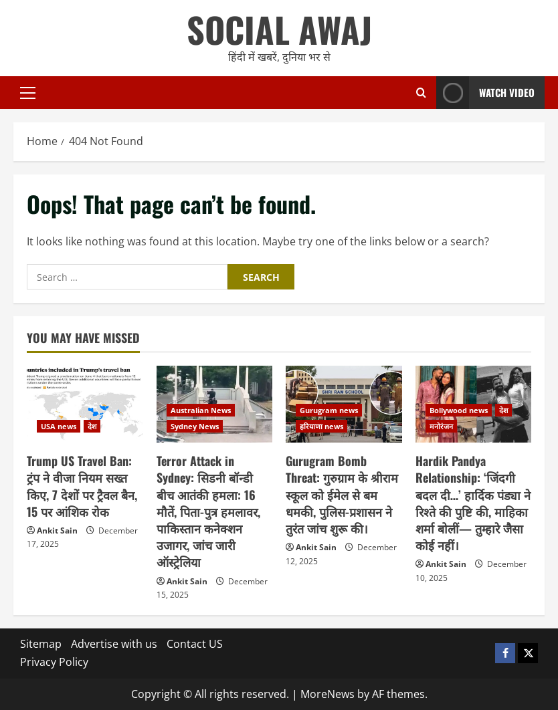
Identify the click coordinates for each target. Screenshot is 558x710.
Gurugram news (329, 410)
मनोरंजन (441, 426)
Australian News (201, 410)
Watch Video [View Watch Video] (485, 92)
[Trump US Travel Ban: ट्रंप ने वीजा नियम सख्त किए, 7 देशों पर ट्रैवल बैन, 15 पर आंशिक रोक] (85, 404)
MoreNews (327, 694)
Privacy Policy (54, 662)
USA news (58, 426)
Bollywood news (459, 410)
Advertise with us (114, 643)
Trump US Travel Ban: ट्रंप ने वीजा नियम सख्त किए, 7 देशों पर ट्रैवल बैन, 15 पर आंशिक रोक (82, 486)
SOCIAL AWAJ (279, 29)
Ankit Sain (57, 530)
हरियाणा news (321, 426)
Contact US (195, 643)
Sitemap (41, 643)
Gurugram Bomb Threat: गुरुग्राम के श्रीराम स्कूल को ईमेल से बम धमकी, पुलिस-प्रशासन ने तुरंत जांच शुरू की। (342, 494)
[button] (27, 93)
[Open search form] (421, 93)
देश (92, 426)
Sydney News (195, 426)
